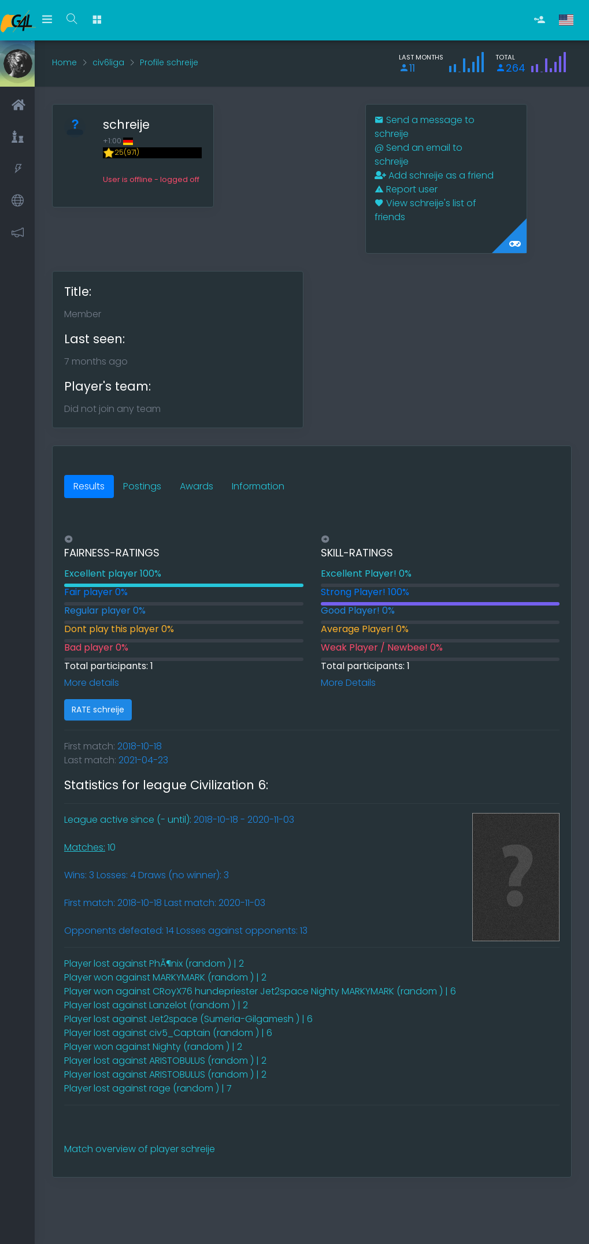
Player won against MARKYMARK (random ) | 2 (165, 977)
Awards (196, 486)
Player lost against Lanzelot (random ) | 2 (156, 1005)
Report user (406, 189)
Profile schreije (169, 62)
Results (89, 486)
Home (64, 62)
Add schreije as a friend (434, 175)
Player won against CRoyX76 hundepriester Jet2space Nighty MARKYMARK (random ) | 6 (260, 991)
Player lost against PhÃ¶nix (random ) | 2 (154, 963)
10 (90, 847)
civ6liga (108, 62)
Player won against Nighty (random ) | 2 (153, 1046)
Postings (142, 486)
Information (258, 486)
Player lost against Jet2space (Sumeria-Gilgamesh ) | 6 (188, 1019)
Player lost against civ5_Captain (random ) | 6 (168, 1032)
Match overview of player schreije (139, 1149)
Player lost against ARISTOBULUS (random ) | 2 (165, 1060)
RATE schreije (98, 709)
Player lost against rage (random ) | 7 (148, 1088)
